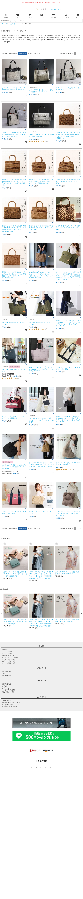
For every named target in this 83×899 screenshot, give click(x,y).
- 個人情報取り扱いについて (10, 704)
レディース (4, 24)
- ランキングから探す (8, 659)
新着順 (30, 53)
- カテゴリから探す (7, 651)
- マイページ (5, 688)
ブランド (41, 16)
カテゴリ (30, 16)
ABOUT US (41, 668)
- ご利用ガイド (6, 700)
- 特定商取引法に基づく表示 (10, 702)
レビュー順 (37, 53)
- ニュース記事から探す (9, 663)
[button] (80, 53)
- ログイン (4, 686)
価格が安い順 (13, 53)
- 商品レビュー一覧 (7, 692)
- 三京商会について (7, 671)
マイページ (66, 16)
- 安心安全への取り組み (9, 706)
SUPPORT (41, 697)
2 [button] (77, 53)
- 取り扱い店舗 (6, 675)
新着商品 (6, 16)
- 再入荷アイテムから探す (10, 657)
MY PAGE (41, 680)
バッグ (11, 24)
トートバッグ (18, 24)
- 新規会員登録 (6, 684)
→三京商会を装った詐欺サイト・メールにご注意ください (41, 2)
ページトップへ (80, 640)
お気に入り (53, 16)
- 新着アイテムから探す (9, 655)
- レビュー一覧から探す (9, 661)
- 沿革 (3, 673)
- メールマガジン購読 (8, 690)
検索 (82, 20)
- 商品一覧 (4, 649)
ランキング (18, 16)
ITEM (41, 646)
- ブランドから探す (7, 653)
